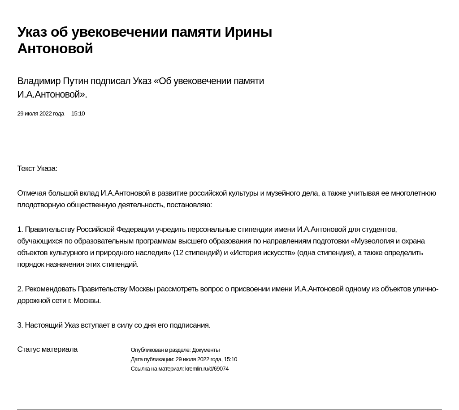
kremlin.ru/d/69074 (207, 368)
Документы (206, 349)
